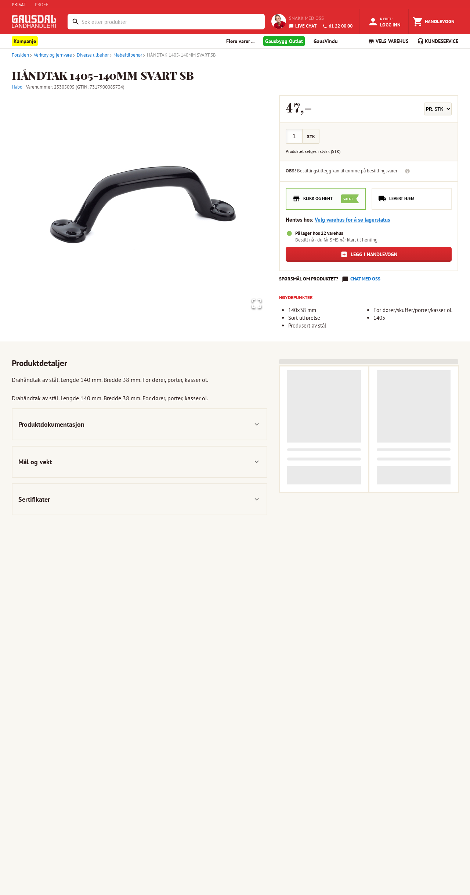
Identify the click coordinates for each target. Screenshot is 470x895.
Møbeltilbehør (125, 55)
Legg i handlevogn (368, 254)
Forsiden (20, 55)
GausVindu (326, 41)
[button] (139, 205)
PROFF (41, 4)
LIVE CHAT (303, 26)
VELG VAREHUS (388, 41)
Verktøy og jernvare (50, 55)
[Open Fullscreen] (254, 302)
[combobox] (171, 22)
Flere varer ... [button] (240, 41)
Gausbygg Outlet (284, 41)
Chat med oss (365, 279)
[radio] (326, 199)
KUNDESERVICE (437, 41)
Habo (17, 87)
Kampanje (25, 41)
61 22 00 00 (337, 26)
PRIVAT (19, 4)
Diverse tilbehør (90, 55)
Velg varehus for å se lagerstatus (352, 219)
